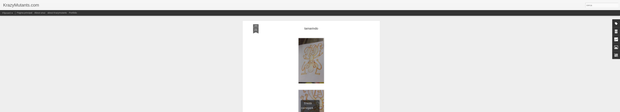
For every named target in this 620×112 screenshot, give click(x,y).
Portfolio (73, 13)
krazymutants (322, 42)
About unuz (39, 13)
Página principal (24, 13)
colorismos (309, 42)
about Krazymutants (57, 13)
